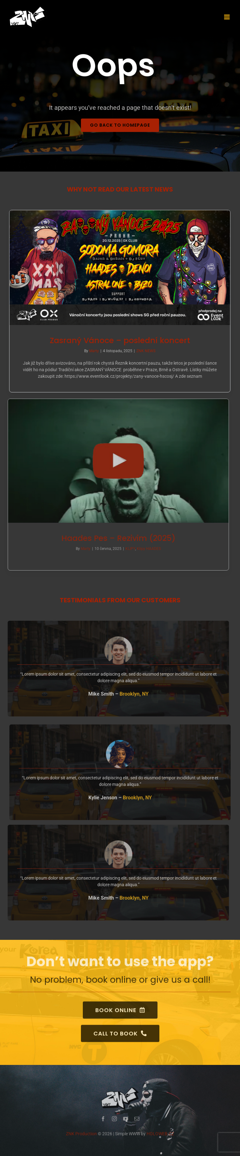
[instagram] (114, 1121)
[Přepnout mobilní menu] (227, 17)
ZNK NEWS (144, 351)
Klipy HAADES (146, 548)
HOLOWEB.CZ (160, 1136)
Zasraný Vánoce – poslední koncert (119, 340)
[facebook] (103, 1121)
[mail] (136, 1121)
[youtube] (125, 1121)
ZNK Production (81, 1136)
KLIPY (127, 548)
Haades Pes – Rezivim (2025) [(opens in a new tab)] (115, 538)
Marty (93, 351)
